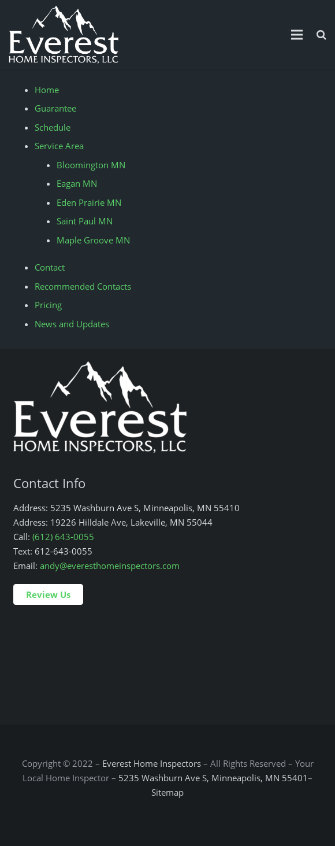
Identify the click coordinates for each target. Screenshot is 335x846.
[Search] (321, 35)
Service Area (59, 146)
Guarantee (55, 108)
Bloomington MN (91, 165)
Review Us (48, 594)
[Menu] (297, 34)
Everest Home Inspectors (151, 763)
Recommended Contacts (83, 286)
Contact (50, 267)
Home (47, 89)
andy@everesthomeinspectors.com (110, 565)
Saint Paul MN (85, 221)
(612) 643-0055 (63, 536)
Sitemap (167, 792)
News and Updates (72, 324)
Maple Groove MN (93, 240)
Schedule (52, 127)
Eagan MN (77, 183)
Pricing (48, 305)
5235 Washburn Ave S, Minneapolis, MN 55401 (213, 778)
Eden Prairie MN (89, 202)
